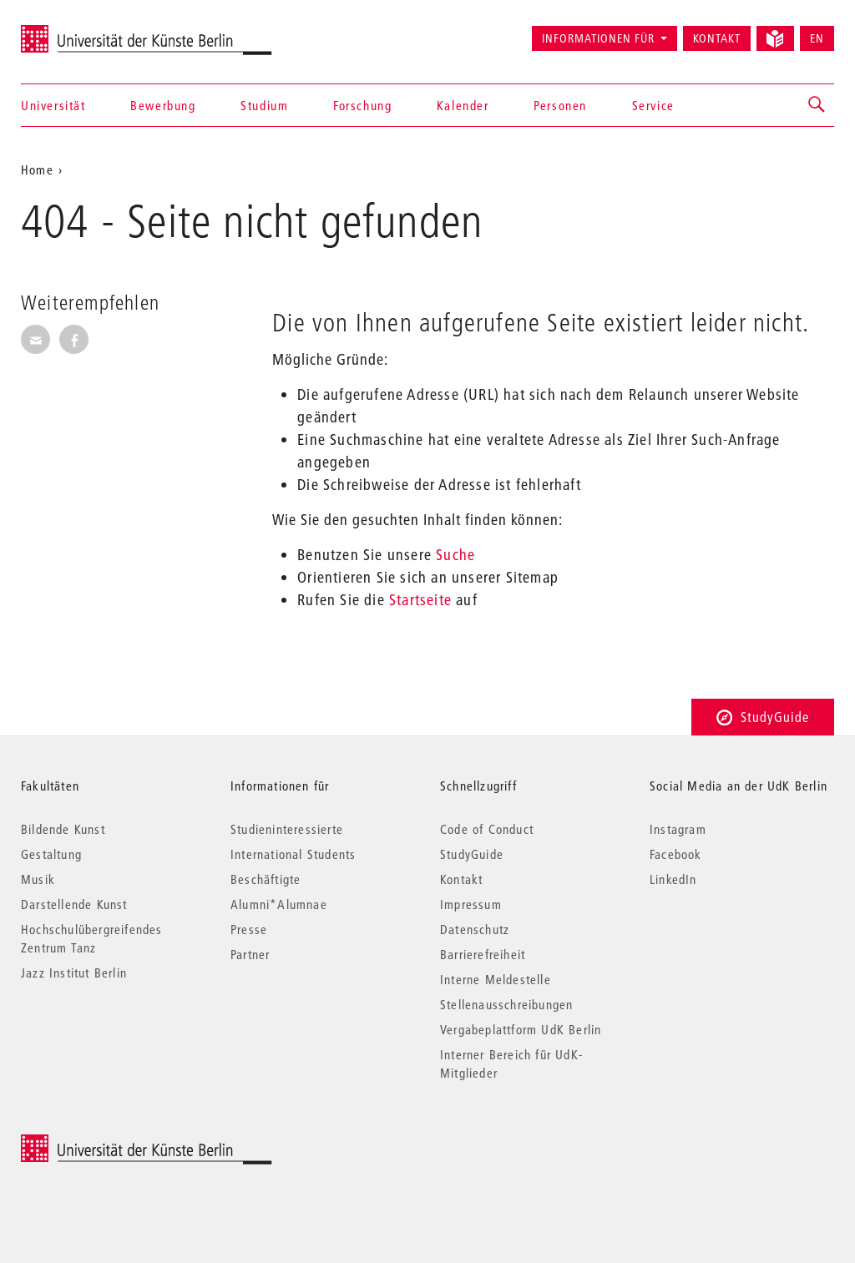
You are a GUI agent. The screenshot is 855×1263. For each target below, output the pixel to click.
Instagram (678, 829)
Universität (53, 105)
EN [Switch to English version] (817, 38)
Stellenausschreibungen (506, 1004)
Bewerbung (162, 105)
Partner (250, 954)
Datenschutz (474, 929)
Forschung (362, 105)
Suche (455, 554)
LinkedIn (673, 879)
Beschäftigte (265, 879)
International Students (293, 854)
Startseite (420, 599)
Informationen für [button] (598, 38)
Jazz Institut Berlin (74, 972)
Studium (264, 105)
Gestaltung (51, 854)
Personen (560, 105)
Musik (38, 879)
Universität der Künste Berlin (86, 31)
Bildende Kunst (63, 829)
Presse (248, 929)
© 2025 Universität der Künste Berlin (108, 1143)
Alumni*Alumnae (278, 904)
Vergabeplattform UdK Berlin (520, 1029)
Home (37, 169)
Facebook (676, 854)
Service (653, 105)
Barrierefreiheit (482, 954)
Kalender (463, 105)
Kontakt (717, 38)
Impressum (471, 904)
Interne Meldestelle (495, 979)
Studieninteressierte (286, 829)
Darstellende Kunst (74, 904)
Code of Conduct (487, 829)
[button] (817, 105)
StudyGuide (762, 716)
